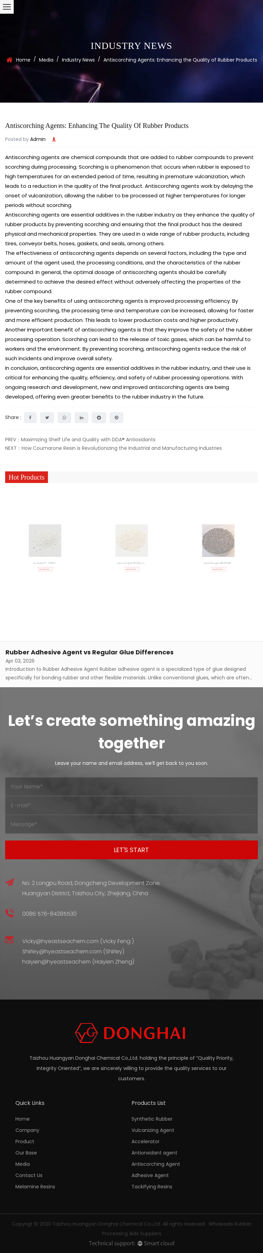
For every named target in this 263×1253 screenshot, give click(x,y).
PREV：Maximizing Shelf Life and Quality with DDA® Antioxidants (80, 439)
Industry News (78, 59)
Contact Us (28, 1175)
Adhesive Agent (150, 1175)
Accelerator (146, 1141)
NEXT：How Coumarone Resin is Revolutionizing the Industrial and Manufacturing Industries (113, 448)
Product (24, 1141)
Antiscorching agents (32, 157)
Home (23, 59)
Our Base (26, 1152)
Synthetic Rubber (152, 1118)
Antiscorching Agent (156, 1164)
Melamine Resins (35, 1186)
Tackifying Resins (152, 1186)
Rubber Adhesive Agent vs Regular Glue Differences (89, 652)
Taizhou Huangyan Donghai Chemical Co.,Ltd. (106, 1224)
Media (46, 59)
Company (27, 1130)
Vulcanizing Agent (153, 1130)
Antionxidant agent (154, 1152)
